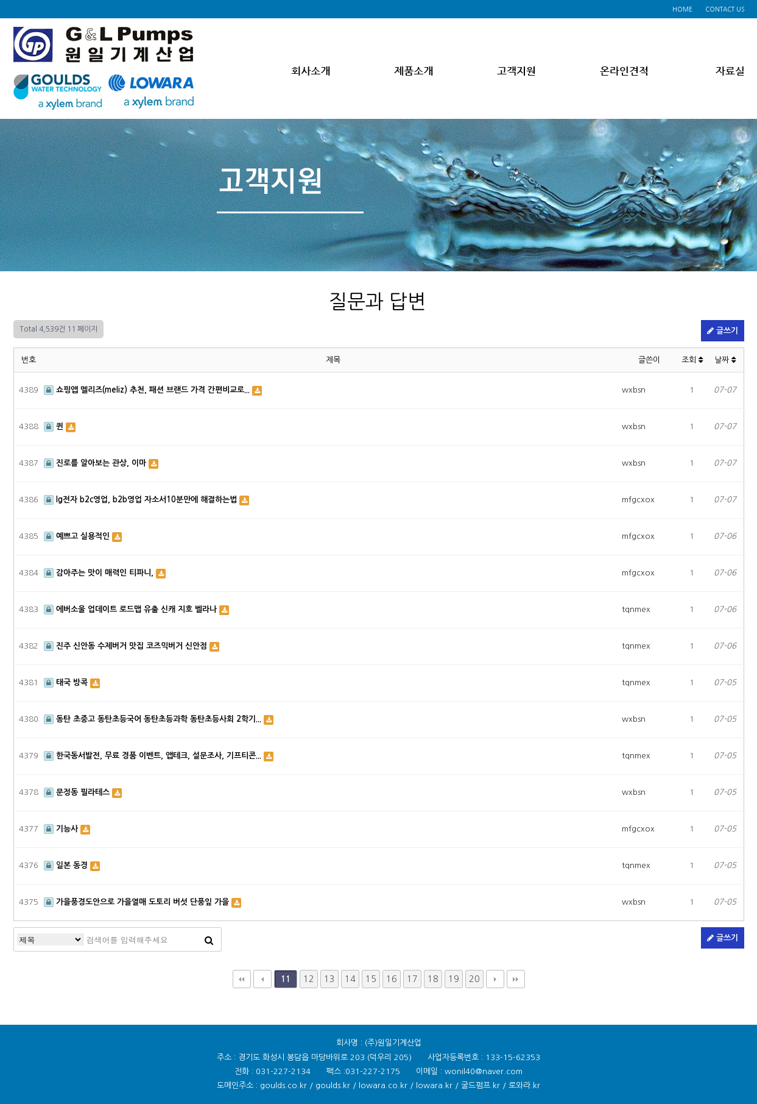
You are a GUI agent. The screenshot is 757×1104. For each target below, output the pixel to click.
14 (350, 979)
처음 (242, 979)
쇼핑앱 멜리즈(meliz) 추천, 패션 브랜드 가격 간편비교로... (148, 390)
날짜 (725, 360)
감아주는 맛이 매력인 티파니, (100, 573)
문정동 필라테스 (78, 792)
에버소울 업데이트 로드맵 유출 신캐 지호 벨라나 (131, 609)
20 (474, 979)
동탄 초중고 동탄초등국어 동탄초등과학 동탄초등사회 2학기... (154, 719)
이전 (262, 979)
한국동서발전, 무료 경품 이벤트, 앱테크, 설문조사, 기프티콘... (154, 756)
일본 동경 (67, 865)
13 (329, 979)
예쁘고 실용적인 (78, 536)
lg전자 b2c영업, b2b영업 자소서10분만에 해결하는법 (141, 500)
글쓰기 (722, 331)
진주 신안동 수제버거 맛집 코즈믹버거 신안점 (126, 646)
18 (433, 979)
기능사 (62, 829)
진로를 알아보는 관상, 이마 (96, 463)
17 (412, 979)
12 (308, 979)
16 (391, 979)
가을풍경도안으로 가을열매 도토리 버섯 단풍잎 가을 (137, 902)
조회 (692, 360)
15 (370, 979)
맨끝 (516, 979)
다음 (495, 979)
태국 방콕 (67, 682)
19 (453, 979)
